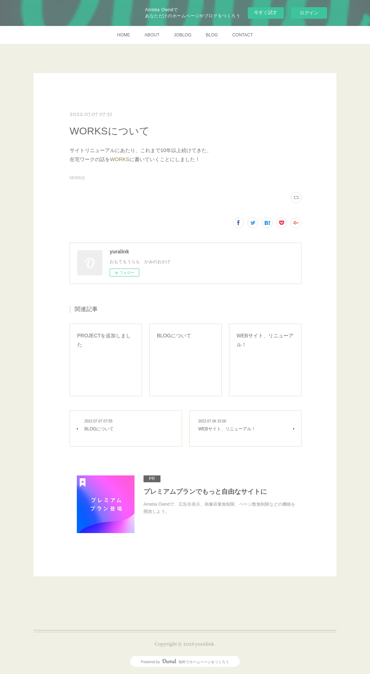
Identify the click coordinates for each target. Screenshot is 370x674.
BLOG (212, 34)
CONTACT (242, 34)
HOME (123, 34)
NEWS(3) (77, 178)
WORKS (119, 159)
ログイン (309, 12)
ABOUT (152, 34)
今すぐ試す (265, 12)
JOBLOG (182, 34)
